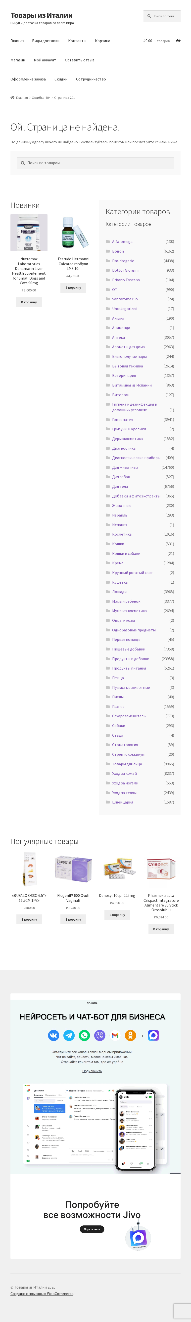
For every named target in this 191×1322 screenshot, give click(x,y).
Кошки (118, 543)
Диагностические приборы (136, 457)
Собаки (118, 725)
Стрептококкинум (128, 754)
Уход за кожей (124, 773)
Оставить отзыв (80, 59)
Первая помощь (126, 639)
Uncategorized (124, 308)
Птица (118, 677)
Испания (119, 524)
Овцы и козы (123, 620)
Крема (117, 562)
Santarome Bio (125, 298)
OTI (115, 289)
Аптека (118, 337)
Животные (121, 505)
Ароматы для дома (128, 346)
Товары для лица (127, 763)
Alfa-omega (122, 241)
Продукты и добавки (130, 658)
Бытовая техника (127, 365)
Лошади (119, 591)
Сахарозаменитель (129, 715)
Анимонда (121, 327)
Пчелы (118, 696)
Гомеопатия (122, 419)
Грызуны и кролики (129, 428)
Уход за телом (124, 792)
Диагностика (124, 448)
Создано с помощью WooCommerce (41, 1293)
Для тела (120, 486)
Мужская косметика (129, 610)
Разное (118, 706)
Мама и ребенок (126, 601)
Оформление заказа (28, 79)
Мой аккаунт (45, 59)
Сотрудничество (91, 79)
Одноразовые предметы (134, 629)
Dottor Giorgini (125, 270)
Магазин (17, 59)
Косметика (122, 534)
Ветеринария (124, 375)
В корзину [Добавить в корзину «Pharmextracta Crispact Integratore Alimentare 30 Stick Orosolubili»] (161, 929)
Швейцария (122, 802)
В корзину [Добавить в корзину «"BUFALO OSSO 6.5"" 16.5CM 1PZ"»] (29, 919)
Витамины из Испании (132, 385)
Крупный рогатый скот (132, 572)
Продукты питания (129, 668)
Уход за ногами (125, 782)
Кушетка (120, 582)
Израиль (119, 515)
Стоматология (125, 744)
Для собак (121, 476)
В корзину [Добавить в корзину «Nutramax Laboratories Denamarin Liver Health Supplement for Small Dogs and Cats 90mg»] (29, 302)
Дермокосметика (127, 438)
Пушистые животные (131, 687)
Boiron (118, 251)
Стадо (117, 735)
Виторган (120, 394)
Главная (17, 40)
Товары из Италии (41, 15)
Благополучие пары (129, 356)
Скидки (60, 79)
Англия (118, 318)
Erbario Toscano (126, 279)
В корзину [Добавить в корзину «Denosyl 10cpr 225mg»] (117, 914)
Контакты (77, 40)
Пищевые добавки (128, 649)
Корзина (102, 40)
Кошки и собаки (126, 553)
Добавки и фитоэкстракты (136, 495)
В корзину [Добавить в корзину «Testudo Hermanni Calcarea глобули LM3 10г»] (73, 287)
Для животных (125, 467)
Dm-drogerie (123, 260)
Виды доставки (45, 40)
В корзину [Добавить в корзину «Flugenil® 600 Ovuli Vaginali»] (73, 919)
